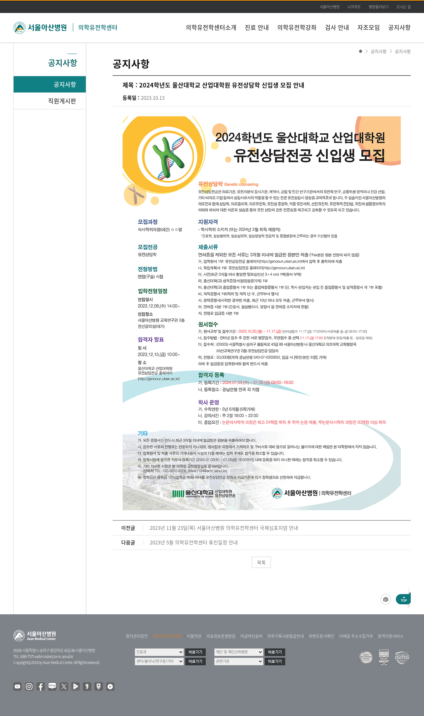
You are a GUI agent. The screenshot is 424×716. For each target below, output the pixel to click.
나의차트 (354, 7)
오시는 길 (404, 7)
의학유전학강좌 (297, 27)
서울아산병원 (330, 7)
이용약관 (194, 636)
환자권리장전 (137, 636)
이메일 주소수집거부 (356, 636)
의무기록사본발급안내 (285, 636)
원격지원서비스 (390, 636)
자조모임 (368, 27)
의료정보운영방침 (221, 636)
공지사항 (399, 27)
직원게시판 (62, 100)
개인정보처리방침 (167, 636)
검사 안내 (337, 27)
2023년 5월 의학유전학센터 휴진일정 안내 (194, 542)
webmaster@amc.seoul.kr (53, 656)
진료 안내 (257, 27)
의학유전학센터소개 (211, 27)
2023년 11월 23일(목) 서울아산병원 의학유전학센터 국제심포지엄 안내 (224, 527)
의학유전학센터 (98, 27)
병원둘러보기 (379, 7)
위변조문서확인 (321, 636)
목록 (261, 562)
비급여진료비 (251, 636)
